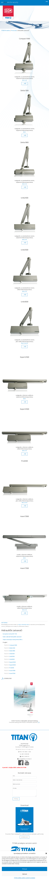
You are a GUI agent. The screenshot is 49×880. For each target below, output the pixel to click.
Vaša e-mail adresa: (17, 778)
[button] (46, 853)
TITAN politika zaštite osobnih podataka (24, 878)
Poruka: (15, 787)
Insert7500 (9, 673)
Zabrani (24, 874)
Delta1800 (9, 651)
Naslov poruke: (16, 782)
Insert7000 (9, 670)
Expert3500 (10, 665)
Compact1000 (10, 645)
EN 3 (24, 132)
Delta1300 (9, 648)
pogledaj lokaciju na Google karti (24, 748)
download (24, 836)
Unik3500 (9, 656)
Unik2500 (9, 653)
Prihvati (24, 869)
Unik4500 (9, 659)
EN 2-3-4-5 (24, 502)
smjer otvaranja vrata (23, 624)
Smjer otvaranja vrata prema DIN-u (12, 639)
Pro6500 (9, 668)
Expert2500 (10, 662)
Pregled (5, 642)
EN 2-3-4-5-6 (24, 343)
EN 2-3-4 (24, 80)
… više (24, 83)
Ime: (14, 774)
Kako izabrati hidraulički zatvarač (12, 637)
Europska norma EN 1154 (10, 634)
